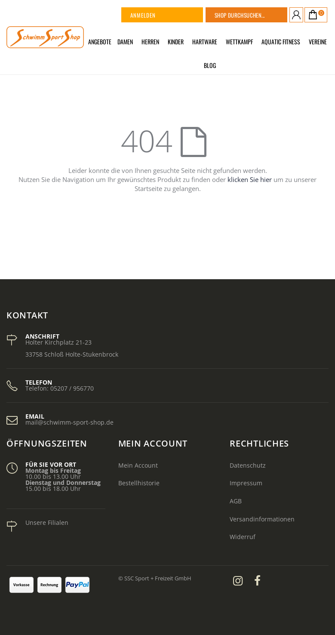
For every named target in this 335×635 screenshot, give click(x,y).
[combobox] (257, 14)
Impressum (246, 483)
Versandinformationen (262, 519)
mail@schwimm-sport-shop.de (69, 422)
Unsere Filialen (46, 522)
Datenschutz (248, 465)
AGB (236, 501)
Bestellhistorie (139, 483)
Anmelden (143, 15)
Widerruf (242, 537)
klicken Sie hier (249, 179)
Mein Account (138, 465)
